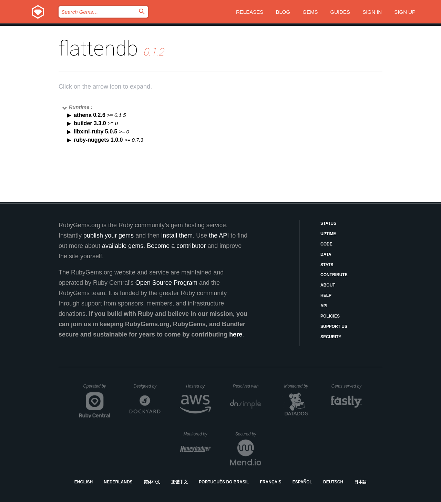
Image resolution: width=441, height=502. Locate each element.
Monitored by (298, 386)
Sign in (372, 12)
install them (177, 235)
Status (328, 223)
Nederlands (118, 482)
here (235, 334)
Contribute (334, 274)
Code (326, 244)
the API (219, 235)
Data (325, 254)
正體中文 (179, 482)
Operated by (96, 388)
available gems (122, 245)
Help (325, 295)
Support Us (333, 326)
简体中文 (152, 482)
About (327, 285)
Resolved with (247, 386)
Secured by (248, 434)
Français (270, 482)
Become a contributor (176, 245)
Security (330, 336)
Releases (249, 12)
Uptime (328, 233)
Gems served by (346, 386)
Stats (327, 264)
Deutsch (333, 482)
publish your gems (108, 235)
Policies (330, 316)
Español (302, 482)
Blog (283, 12)
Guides (340, 12)
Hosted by (198, 386)
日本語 (360, 482)
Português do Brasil (224, 482)
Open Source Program (166, 282)
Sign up (405, 12)
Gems (310, 12)
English (83, 482)
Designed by (146, 386)
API (323, 305)
